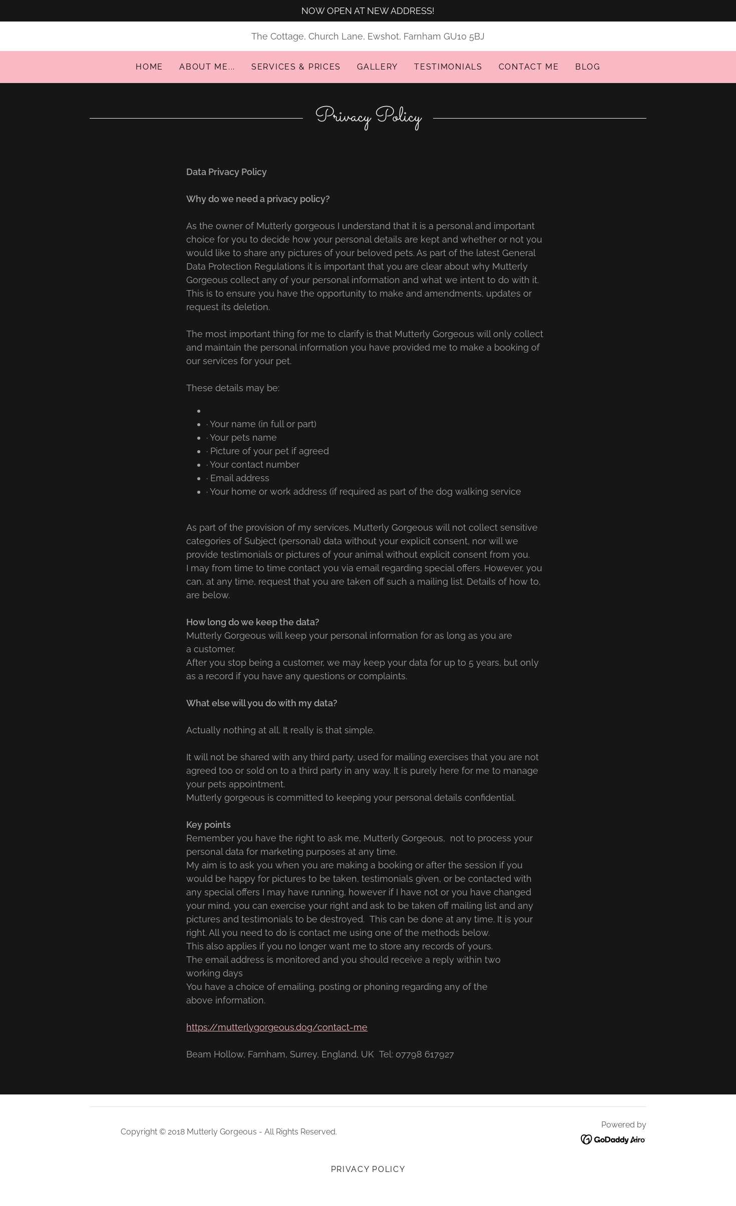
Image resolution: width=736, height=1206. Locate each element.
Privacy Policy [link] (368, 1169)
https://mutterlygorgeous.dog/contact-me (276, 1027)
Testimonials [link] (448, 67)
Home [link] (149, 67)
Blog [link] (587, 67)
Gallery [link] (377, 67)
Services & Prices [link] (296, 67)
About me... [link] (207, 67)
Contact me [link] (529, 67)
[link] (613, 1138)
